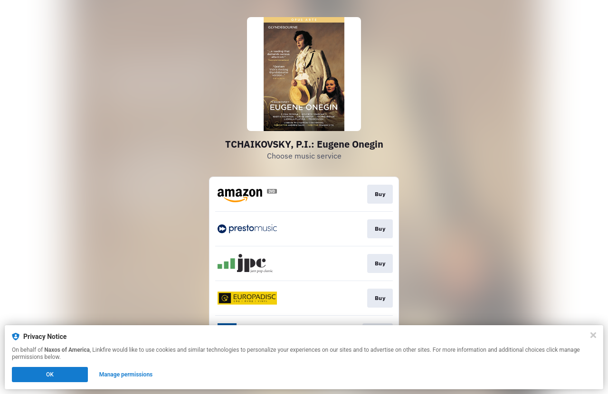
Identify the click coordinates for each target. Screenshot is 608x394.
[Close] (593, 335)
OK (50, 374)
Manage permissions (126, 374)
